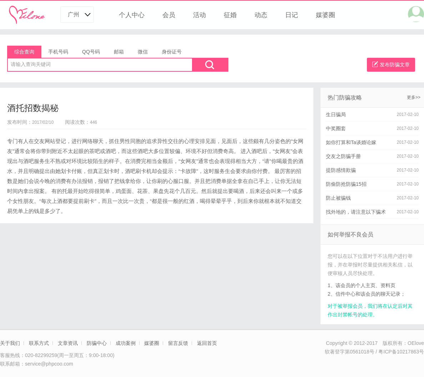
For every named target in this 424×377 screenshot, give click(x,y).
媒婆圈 (325, 15)
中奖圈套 (336, 128)
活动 (199, 15)
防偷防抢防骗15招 (346, 184)
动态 (260, 15)
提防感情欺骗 (341, 170)
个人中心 (132, 15)
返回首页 (207, 343)
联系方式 (39, 343)
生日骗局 (336, 114)
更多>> (413, 97)
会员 (168, 15)
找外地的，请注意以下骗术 (356, 212)
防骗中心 (97, 343)
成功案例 (126, 343)
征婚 (230, 15)
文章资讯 (68, 343)
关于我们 (10, 343)
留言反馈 (178, 343)
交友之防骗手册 (343, 156)
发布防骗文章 (391, 64)
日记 (291, 15)
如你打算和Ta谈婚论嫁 (351, 142)
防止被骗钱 (338, 198)
